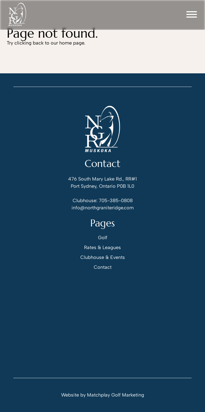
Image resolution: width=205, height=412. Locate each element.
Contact (103, 267)
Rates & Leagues (102, 247)
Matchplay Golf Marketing (115, 395)
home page (71, 43)
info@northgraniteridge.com (103, 208)
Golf (102, 238)
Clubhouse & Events (102, 257)
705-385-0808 (116, 200)
